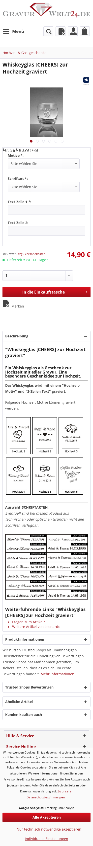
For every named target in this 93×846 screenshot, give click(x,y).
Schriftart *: (18, 178)
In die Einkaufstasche (55, 291)
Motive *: (16, 155)
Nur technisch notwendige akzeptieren (49, 829)
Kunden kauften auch (23, 714)
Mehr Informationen (57, 674)
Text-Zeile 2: (18, 222)
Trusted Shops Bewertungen (29, 687)
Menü (13, 30)
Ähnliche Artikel (19, 701)
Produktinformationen (24, 639)
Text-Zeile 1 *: (19, 201)
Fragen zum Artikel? (26, 621)
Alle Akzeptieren (46, 817)
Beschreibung (16, 336)
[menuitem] (13, 31)
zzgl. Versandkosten (31, 254)
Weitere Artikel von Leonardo (34, 626)
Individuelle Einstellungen (46, 838)
